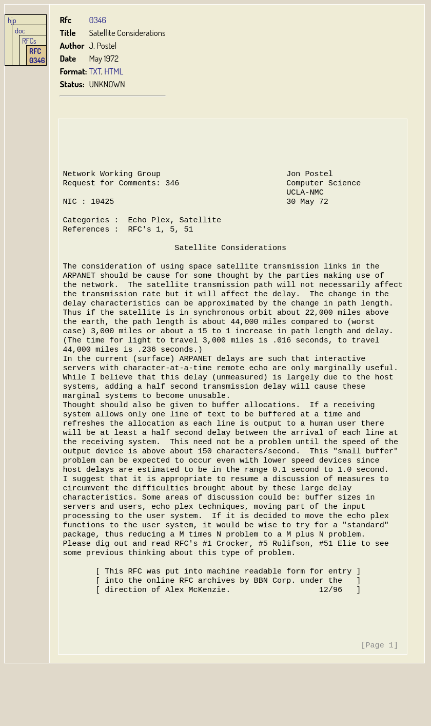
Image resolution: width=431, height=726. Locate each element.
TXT (95, 71)
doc (20, 30)
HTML (114, 71)
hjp (12, 20)
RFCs (29, 40)
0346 (98, 19)
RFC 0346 (37, 55)
